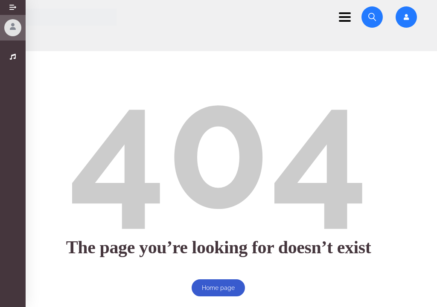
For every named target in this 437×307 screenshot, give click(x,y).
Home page (218, 287)
